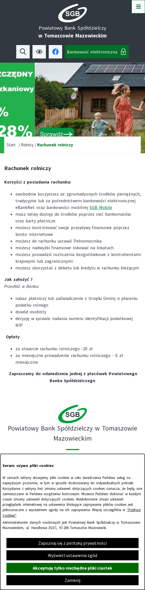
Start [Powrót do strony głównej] (11, 144)
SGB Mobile (101, 207)
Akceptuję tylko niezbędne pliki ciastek (72, 568)
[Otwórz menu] (138, 6)
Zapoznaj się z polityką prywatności (72, 543)
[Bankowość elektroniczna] (97, 51)
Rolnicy (27, 144)
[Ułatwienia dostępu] (39, 51)
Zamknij (72, 580)
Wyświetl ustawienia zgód (72, 555)
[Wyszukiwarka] (23, 51)
